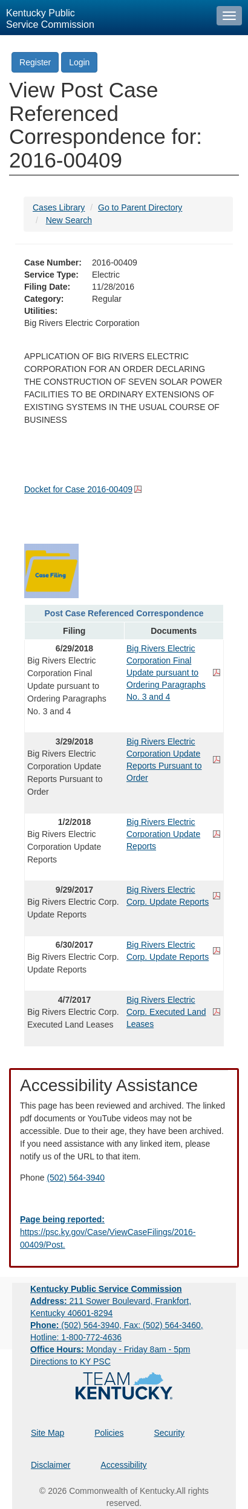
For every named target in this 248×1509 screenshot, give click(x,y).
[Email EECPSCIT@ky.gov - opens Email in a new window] (124, 1232)
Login (79, 62)
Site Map (47, 1433)
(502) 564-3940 (76, 1177)
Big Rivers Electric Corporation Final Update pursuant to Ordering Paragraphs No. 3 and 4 (166, 673)
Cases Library (59, 207)
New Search (69, 220)
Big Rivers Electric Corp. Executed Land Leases (166, 1012)
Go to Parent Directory (140, 207)
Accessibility (123, 1465)
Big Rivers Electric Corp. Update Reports (167, 896)
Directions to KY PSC (70, 1361)
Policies (108, 1433)
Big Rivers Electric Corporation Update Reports (163, 834)
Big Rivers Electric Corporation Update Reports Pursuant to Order (164, 760)
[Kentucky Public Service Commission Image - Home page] (105, 17)
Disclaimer (50, 1465)
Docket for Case (78, 489)
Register (35, 62)
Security (169, 1433)
